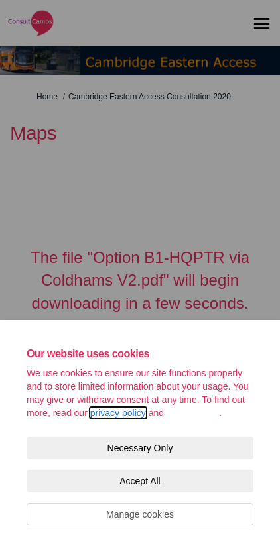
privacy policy (118, 413)
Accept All (139, 481)
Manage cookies (140, 514)
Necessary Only (140, 448)
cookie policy (193, 413)
